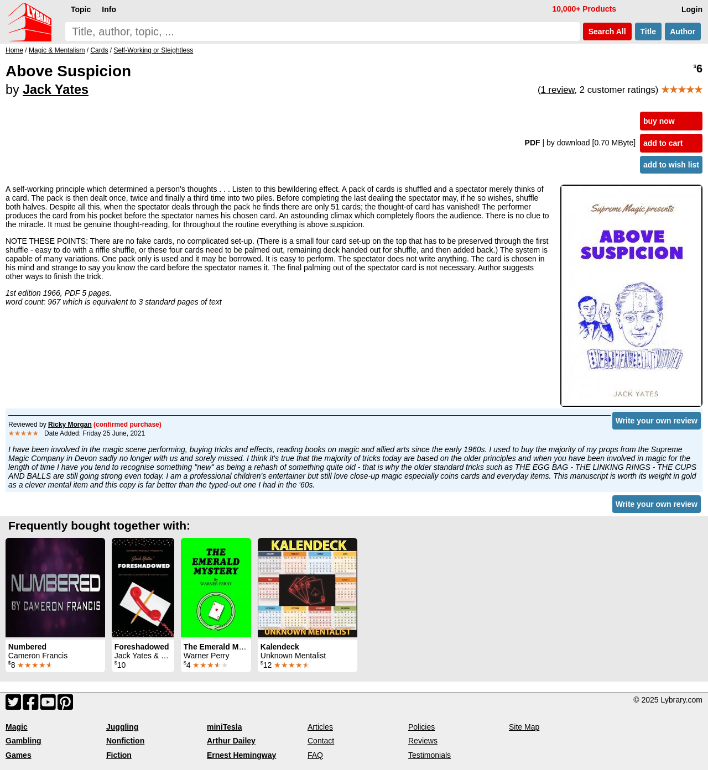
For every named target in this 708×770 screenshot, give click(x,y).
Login (691, 9)
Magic (17, 726)
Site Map (524, 726)
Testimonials (429, 755)
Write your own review (656, 420)
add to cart (663, 143)
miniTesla (224, 726)
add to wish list (671, 164)
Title (648, 31)
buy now (659, 121)
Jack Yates (55, 89)
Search (607, 31)
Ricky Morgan (70, 424)
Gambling (23, 740)
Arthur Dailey (231, 740)
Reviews (423, 740)
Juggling (122, 726)
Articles (320, 726)
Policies (421, 726)
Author (682, 31)
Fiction (119, 755)
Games (19, 755)
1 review (557, 90)
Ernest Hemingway (241, 755)
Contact (321, 740)
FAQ (315, 755)
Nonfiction (125, 740)
